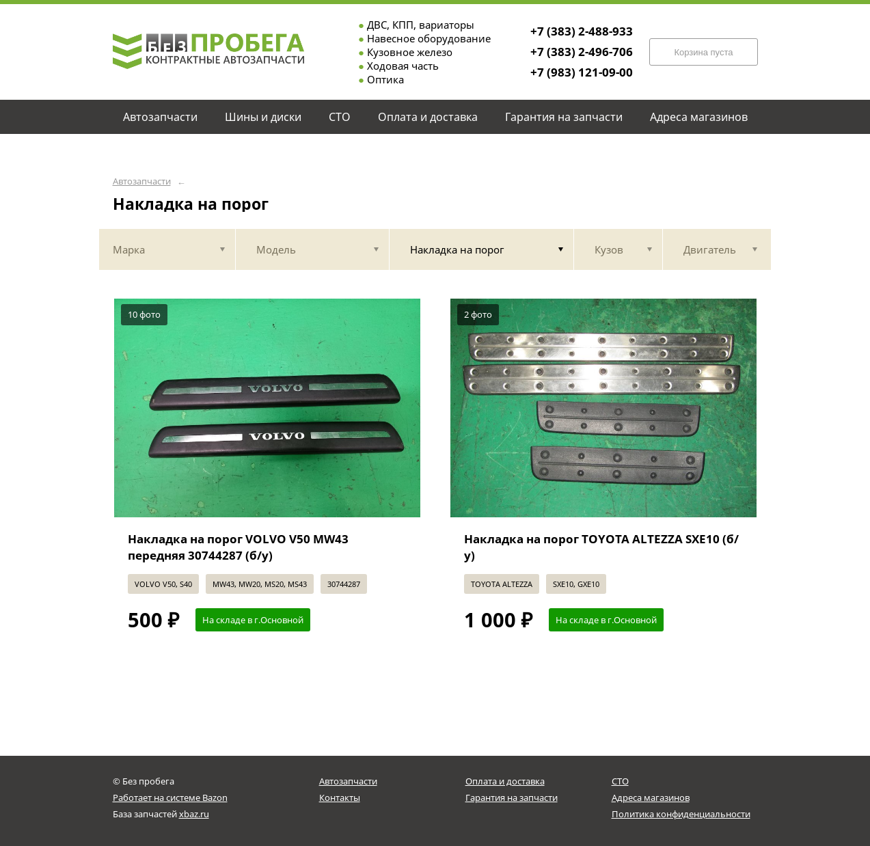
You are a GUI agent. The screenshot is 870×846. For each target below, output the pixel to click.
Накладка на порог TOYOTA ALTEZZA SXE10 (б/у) (601, 547)
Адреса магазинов (651, 797)
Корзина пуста (703, 52)
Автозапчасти (142, 181)
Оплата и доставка (505, 781)
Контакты (339, 797)
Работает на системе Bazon (170, 797)
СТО (620, 781)
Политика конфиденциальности (681, 814)
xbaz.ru (194, 814)
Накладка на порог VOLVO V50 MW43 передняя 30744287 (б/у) (238, 547)
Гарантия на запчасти (511, 797)
